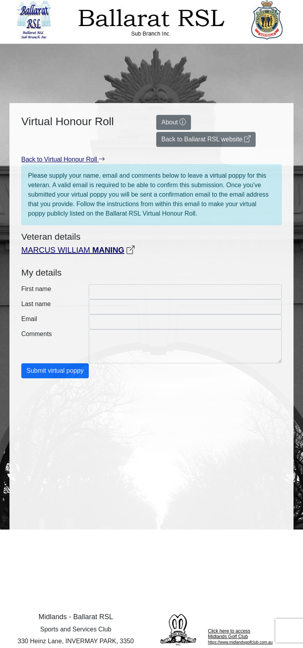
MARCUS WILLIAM (72, 250)
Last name (36, 304)
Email (29, 319)
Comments (36, 334)
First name (36, 288)
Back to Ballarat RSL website (206, 139)
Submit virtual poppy (55, 370)
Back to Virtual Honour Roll (63, 159)
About (173, 122)
